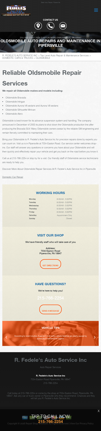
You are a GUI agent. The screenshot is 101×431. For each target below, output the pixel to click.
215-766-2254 (27, 37)
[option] (50, 333)
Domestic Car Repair (12, 177)
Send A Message (50, 311)
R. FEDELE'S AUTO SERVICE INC (19, 55)
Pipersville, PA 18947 (69, 37)
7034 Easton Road (45, 37)
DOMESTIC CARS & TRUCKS (17, 57)
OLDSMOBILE (43, 57)
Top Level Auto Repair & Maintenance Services (64, 55)
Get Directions (50, 265)
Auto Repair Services (50, 367)
